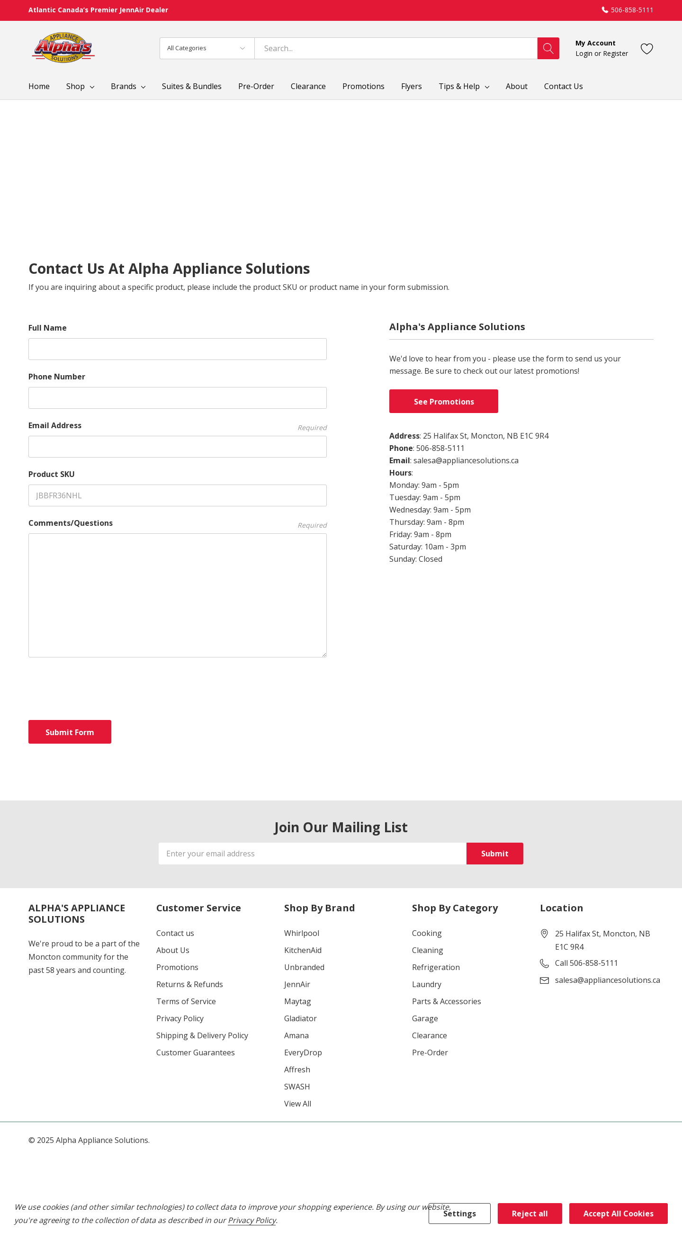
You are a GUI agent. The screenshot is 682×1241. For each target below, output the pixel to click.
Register (615, 53)
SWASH (297, 1086)
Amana (296, 1035)
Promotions (177, 967)
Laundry (426, 984)
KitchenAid (303, 950)
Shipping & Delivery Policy (202, 1035)
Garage (425, 1018)
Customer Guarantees (195, 1052)
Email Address (177, 425)
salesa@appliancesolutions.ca (607, 980)
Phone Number (56, 376)
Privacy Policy (180, 1018)
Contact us (175, 933)
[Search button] (548, 48)
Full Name (47, 328)
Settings (459, 1213)
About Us (172, 950)
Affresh (297, 1069)
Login (584, 53)
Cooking (427, 933)
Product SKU (51, 474)
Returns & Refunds (189, 984)
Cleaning (427, 950)
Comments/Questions (177, 523)
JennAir (297, 984)
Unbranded (304, 967)
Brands (123, 86)
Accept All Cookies (618, 1213)
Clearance (429, 1035)
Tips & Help (459, 86)
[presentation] (100, 686)
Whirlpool (301, 933)
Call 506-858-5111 (586, 963)
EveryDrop (303, 1052)
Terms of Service (186, 1001)
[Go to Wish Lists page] (647, 48)
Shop (75, 86)
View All (297, 1103)
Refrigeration (436, 967)
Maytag (297, 1001)
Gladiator (300, 1018)
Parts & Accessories (446, 1001)
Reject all (530, 1213)
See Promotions (444, 401)
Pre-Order (430, 1052)
